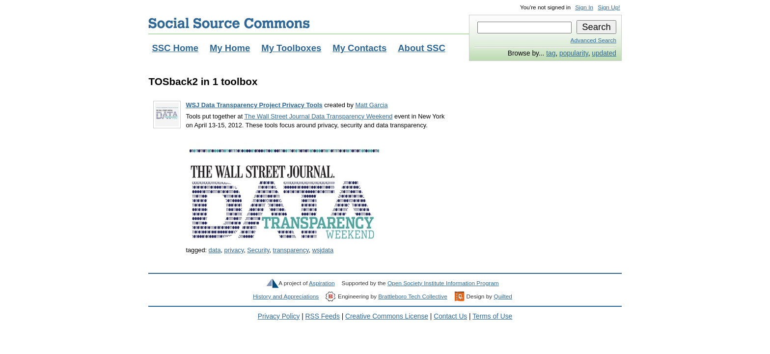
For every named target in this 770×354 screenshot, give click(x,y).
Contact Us (450, 316)
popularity (573, 53)
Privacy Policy (279, 316)
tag (550, 53)
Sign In (584, 7)
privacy (234, 250)
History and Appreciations (286, 296)
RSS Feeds (322, 316)
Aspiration (322, 283)
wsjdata (322, 250)
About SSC (421, 48)
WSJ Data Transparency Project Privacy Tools (254, 105)
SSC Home (175, 48)
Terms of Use (492, 316)
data (215, 250)
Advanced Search (593, 40)
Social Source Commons (229, 23)
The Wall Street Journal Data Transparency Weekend (319, 116)
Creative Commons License (386, 316)
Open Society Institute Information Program (443, 283)
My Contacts (359, 48)
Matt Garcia (371, 105)
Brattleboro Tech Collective (412, 296)
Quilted (503, 296)
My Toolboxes (291, 48)
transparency (291, 250)
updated (604, 53)
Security (258, 250)
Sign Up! (609, 7)
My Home (230, 48)
